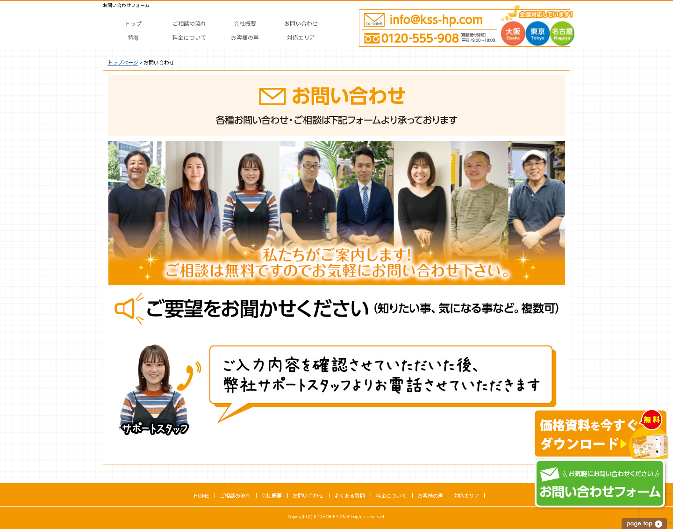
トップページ (122, 62)
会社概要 (271, 495)
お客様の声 (430, 495)
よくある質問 (349, 495)
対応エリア (467, 495)
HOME (201, 495)
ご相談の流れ (235, 495)
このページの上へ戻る (645, 523)
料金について (391, 495)
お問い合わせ (308, 495)
